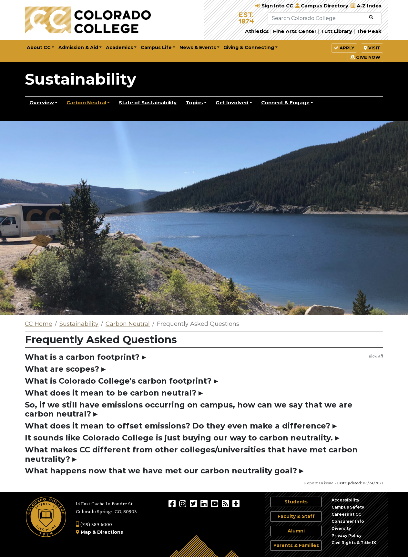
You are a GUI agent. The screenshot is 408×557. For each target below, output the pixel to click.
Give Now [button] (365, 57)
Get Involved (232, 102)
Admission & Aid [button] (78, 47)
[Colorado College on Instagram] (183, 503)
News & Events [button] (197, 47)
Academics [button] (119, 47)
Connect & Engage (285, 102)
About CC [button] (39, 47)
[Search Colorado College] (317, 18)
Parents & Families (296, 545)
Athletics (257, 31)
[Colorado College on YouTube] (215, 503)
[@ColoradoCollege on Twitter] (194, 503)
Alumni (296, 531)
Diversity (341, 528)
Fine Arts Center (295, 31)
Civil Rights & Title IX (354, 542)
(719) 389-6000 (94, 524)
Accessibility (345, 500)
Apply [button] (344, 47)
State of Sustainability (148, 102)
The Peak (369, 31)
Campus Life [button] (156, 47)
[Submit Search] (371, 17)
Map (86, 532)
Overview (41, 102)
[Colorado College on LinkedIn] (204, 503)
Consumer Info (348, 521)
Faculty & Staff (296, 516)
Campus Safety (348, 507)
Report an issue (318, 482)
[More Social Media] (235, 503)
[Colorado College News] (226, 503)
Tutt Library (336, 31)
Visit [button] (372, 47)
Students (296, 502)
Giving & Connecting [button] (248, 47)
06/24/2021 (373, 482)
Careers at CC (346, 514)
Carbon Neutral (86, 102)
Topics (194, 102)
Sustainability (80, 79)
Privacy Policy (347, 535)
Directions (110, 532)
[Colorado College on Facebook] (173, 503)
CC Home (38, 323)
